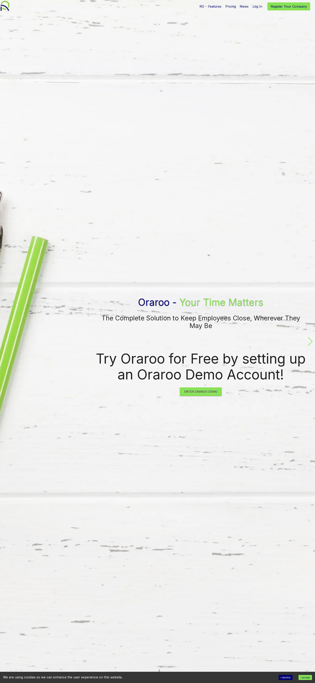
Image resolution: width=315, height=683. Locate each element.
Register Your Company (288, 6)
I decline (286, 677)
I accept (305, 677)
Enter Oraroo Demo (201, 391)
